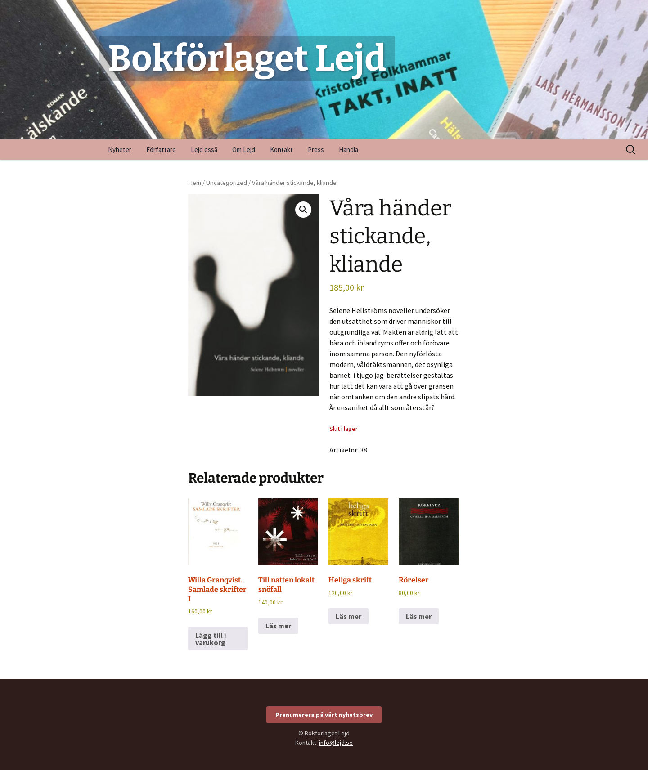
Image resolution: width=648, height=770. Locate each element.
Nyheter (119, 149)
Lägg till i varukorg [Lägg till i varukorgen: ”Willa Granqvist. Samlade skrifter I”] (210, 639)
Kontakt (281, 149)
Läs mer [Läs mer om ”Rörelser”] (419, 616)
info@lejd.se (336, 743)
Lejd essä (204, 149)
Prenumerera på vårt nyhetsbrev (324, 715)
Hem (194, 183)
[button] (303, 209)
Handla (348, 149)
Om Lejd (243, 149)
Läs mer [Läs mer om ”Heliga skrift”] (348, 616)
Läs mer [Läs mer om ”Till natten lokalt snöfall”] (278, 625)
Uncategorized (226, 183)
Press (316, 149)
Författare (161, 149)
